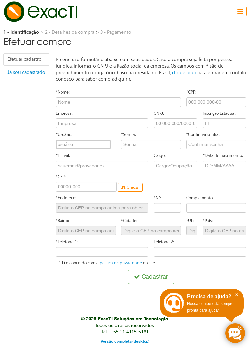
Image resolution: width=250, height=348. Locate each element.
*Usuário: (64, 134)
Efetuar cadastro (24, 59)
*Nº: (157, 197)
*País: (208, 220)
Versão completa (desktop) (125, 341)
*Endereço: (66, 197)
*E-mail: (63, 155)
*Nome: (63, 92)
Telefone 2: (164, 241)
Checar (130, 187)
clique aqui (184, 72)
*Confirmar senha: (203, 134)
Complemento (199, 197)
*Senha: (128, 134)
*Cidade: (129, 220)
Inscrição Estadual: (219, 113)
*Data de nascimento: (223, 155)
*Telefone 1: (67, 241)
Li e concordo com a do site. (106, 263)
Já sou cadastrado (26, 72)
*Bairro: (62, 220)
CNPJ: (159, 113)
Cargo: (160, 155)
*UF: (190, 220)
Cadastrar (151, 276)
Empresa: (64, 113)
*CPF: (191, 92)
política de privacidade (121, 263)
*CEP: (61, 176)
